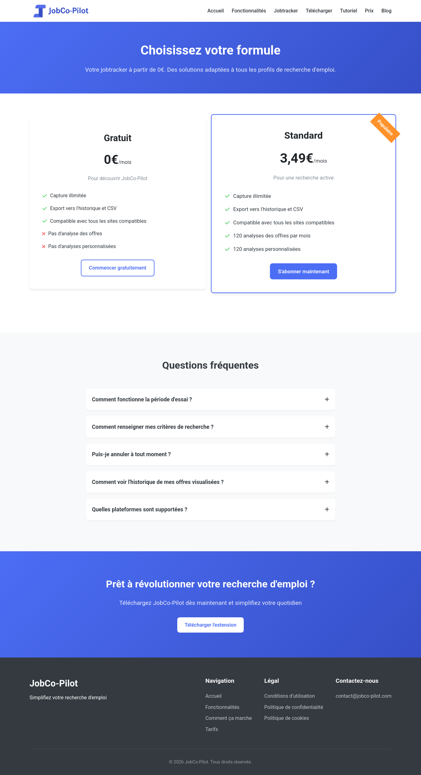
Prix (369, 11)
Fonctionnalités (249, 11)
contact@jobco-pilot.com (364, 696)
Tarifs (211, 729)
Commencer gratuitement (117, 268)
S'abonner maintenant (303, 271)
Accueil (215, 11)
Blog (386, 11)
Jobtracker (286, 11)
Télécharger (319, 11)
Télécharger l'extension (211, 625)
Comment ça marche (228, 718)
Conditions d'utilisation (289, 696)
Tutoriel (348, 11)
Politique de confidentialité (293, 707)
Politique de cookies (286, 718)
